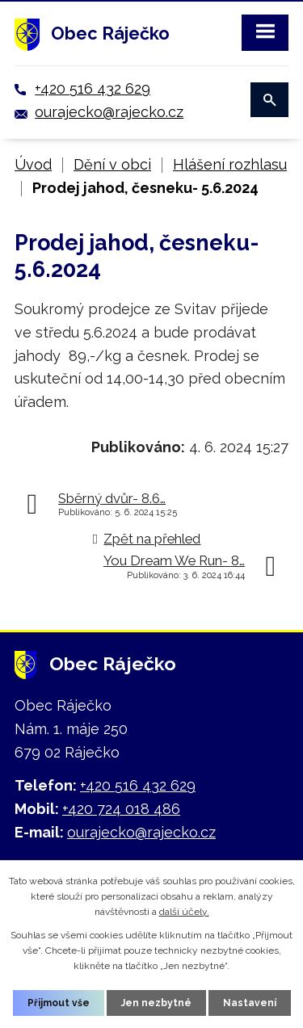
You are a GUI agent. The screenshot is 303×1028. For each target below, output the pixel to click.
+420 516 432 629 (92, 88)
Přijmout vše (58, 1003)
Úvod (33, 164)
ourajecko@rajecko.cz (109, 111)
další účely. (184, 911)
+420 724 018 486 (121, 808)
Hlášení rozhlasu (230, 164)
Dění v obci (112, 164)
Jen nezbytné (156, 1003)
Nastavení (249, 1003)
